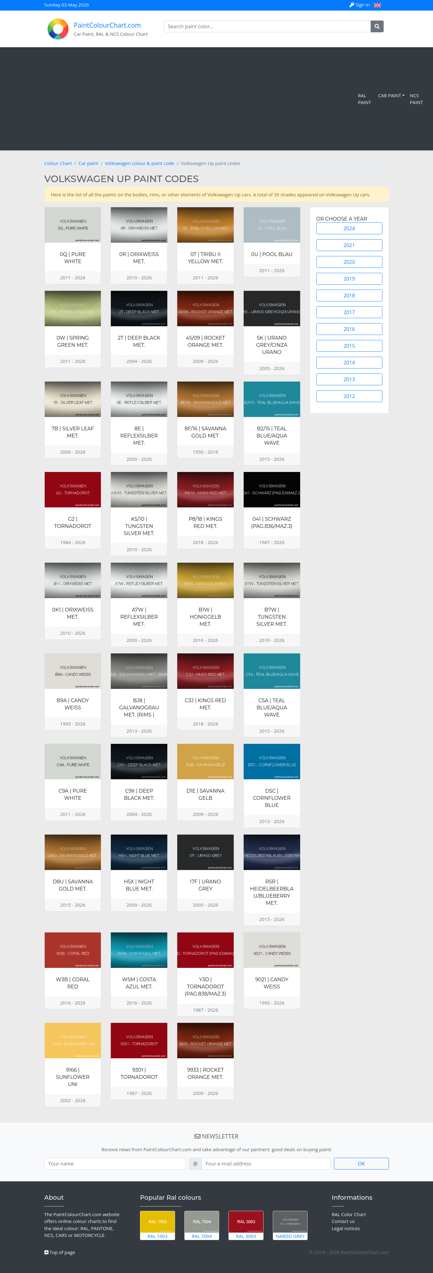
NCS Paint (416, 99)
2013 (349, 379)
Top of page (59, 1252)
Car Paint (389, 95)
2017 (349, 312)
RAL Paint (364, 99)
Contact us (343, 1221)
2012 (349, 396)
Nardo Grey (290, 1225)
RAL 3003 (246, 1225)
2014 (349, 362)
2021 (349, 245)
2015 (349, 345)
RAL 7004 (202, 1225)
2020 (349, 262)
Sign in (360, 5)
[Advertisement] (180, 98)
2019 (349, 278)
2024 (349, 228)
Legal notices (346, 1228)
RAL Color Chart (349, 1214)
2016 (349, 329)
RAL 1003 (157, 1225)
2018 (349, 295)
